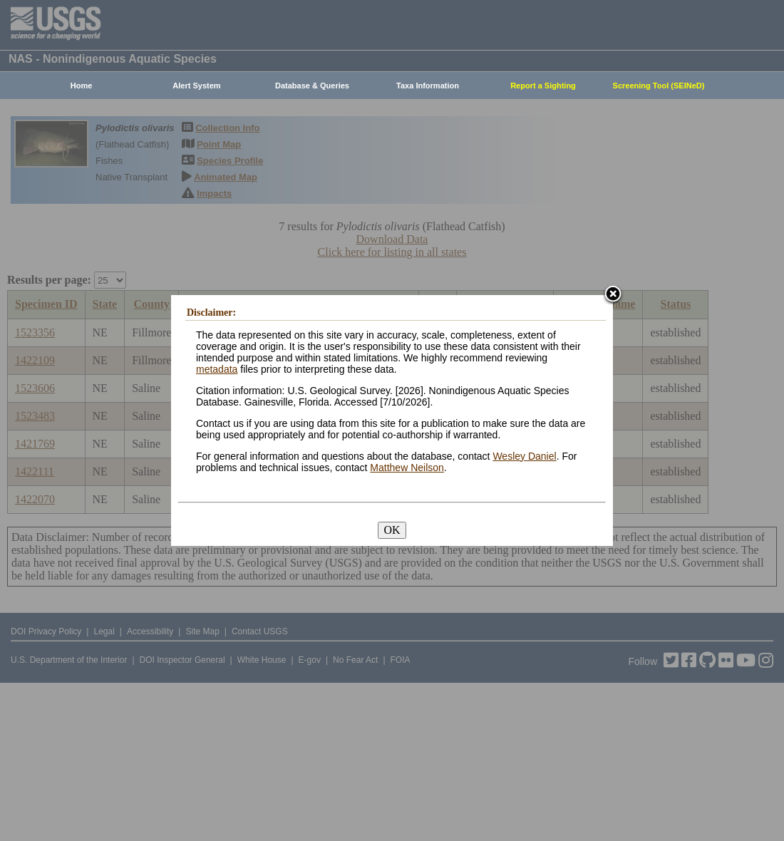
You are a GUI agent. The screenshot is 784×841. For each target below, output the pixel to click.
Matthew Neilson (407, 467)
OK (391, 530)
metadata (216, 369)
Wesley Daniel (524, 456)
